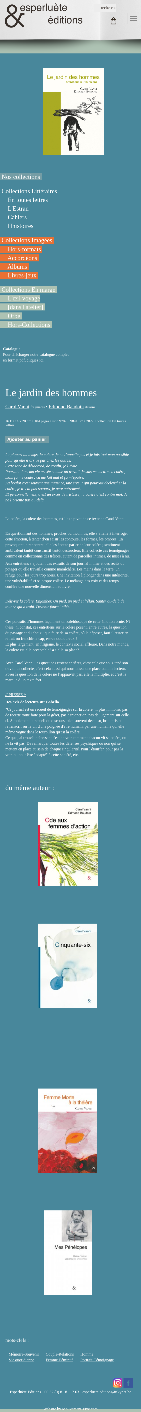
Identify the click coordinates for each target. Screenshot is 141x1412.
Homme (86, 1354)
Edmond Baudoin (66, 406)
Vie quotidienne (21, 1360)
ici (41, 360)
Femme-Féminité (59, 1360)
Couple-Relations (60, 1354)
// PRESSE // (15, 694)
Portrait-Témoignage (97, 1360)
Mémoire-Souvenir (24, 1354)
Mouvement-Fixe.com (80, 1409)
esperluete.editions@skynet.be (106, 1392)
